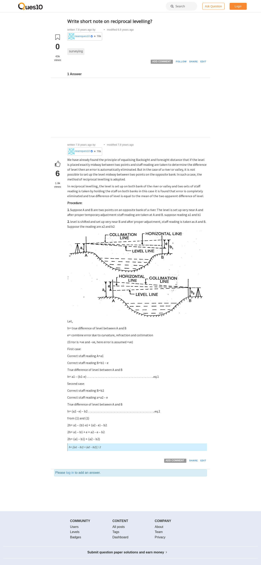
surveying (76, 51)
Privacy (160, 537)
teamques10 (82, 36)
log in (70, 472)
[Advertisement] (137, 108)
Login (238, 6)
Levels (75, 532)
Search (178, 6)
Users (74, 527)
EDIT (203, 61)
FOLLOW (181, 61)
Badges (75, 537)
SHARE (193, 61)
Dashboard (120, 537)
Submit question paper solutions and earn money (127, 552)
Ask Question (213, 6)
